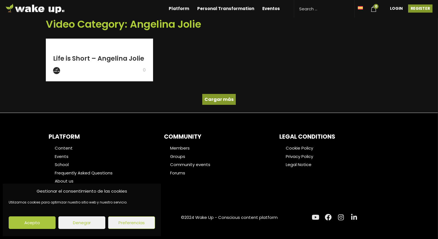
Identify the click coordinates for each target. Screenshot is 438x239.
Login (396, 8)
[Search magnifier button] (348, 6)
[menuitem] (360, 7)
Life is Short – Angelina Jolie (98, 58)
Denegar (82, 223)
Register (420, 8)
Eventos (271, 8)
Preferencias (131, 223)
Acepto (32, 223)
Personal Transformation (225, 8)
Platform (179, 8)
